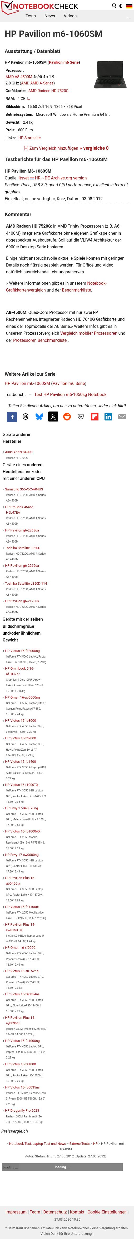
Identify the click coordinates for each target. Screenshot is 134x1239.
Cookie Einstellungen (107, 1212)
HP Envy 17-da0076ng (21, 808)
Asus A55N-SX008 (18, 452)
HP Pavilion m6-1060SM (27, 383)
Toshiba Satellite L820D (22, 548)
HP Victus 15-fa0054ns (22, 994)
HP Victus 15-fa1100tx (22, 907)
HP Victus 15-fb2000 (20, 738)
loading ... (10, 1167)
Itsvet (23, 177)
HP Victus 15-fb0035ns (22, 1087)
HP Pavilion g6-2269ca (22, 566)
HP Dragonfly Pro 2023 (22, 1110)
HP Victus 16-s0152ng (21, 971)
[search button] (114, 6)
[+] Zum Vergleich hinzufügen (51, 148)
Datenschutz (55, 1212)
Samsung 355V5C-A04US (24, 489)
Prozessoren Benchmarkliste (40, 340)
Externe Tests (80, 1144)
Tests (31, 15)
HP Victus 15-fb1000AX (22, 831)
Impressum (16, 1212)
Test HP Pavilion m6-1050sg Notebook (70, 394)
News (49, 15)
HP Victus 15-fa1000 (20, 1064)
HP (95, 1144)
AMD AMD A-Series (37, 83)
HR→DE (42, 177)
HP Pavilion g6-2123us (22, 601)
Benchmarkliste (76, 290)
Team (35, 1212)
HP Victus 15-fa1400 (20, 762)
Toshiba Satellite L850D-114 (26, 583)
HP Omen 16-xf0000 (20, 948)
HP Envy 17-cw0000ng (21, 855)
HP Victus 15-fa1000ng (22, 1041)
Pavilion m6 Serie (64, 62)
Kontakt (77, 1212)
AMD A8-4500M (19, 77)
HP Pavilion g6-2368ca (22, 530)
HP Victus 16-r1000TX (21, 785)
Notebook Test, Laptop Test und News (37, 1144)
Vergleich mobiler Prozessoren (88, 333)
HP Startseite (29, 138)
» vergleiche (94, 148)
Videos (70, 15)
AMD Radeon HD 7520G (48, 91)
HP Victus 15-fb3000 (20, 721)
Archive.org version (69, 177)
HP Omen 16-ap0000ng (22, 697)
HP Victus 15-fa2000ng (22, 651)
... (128, 15)
